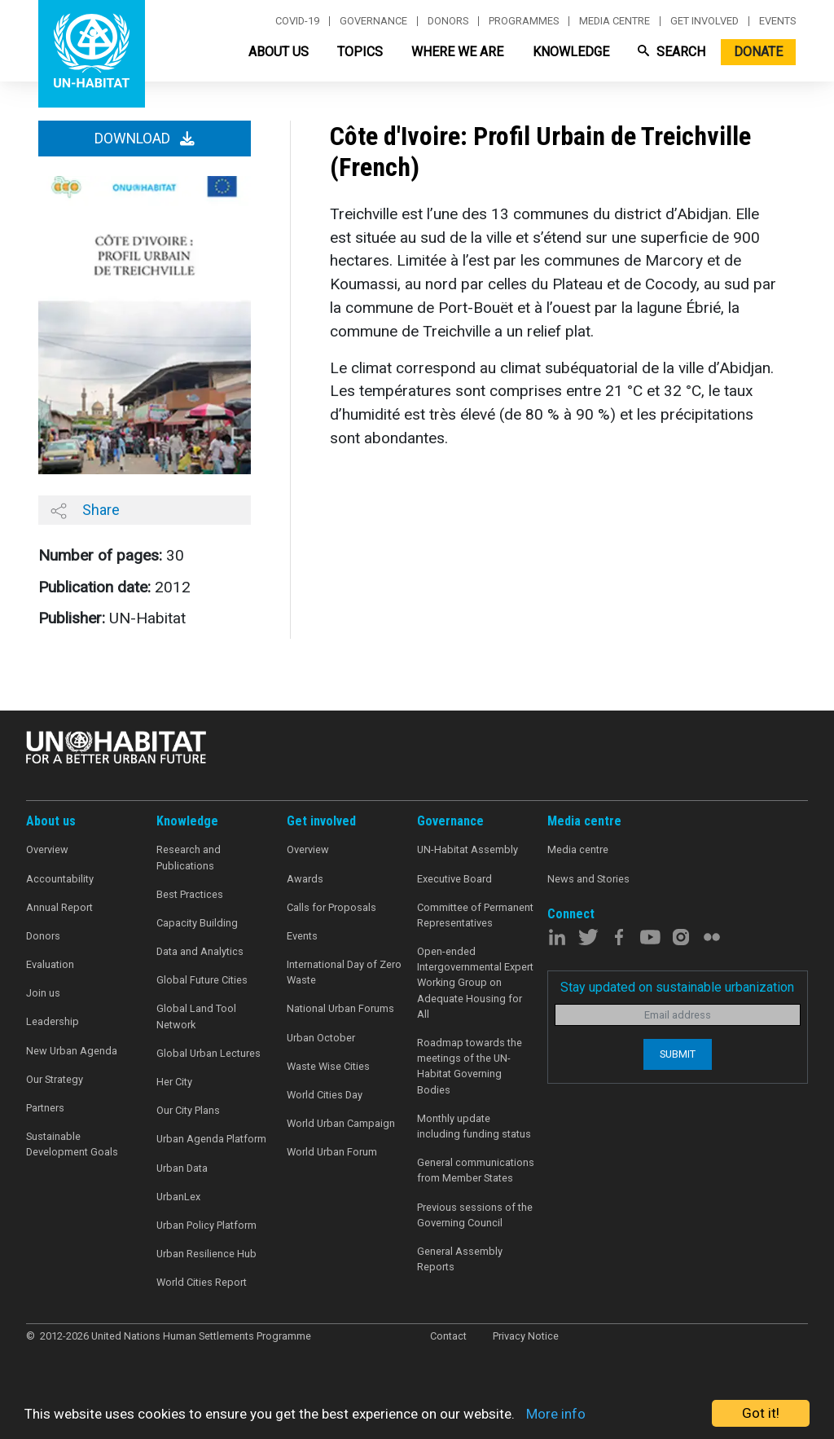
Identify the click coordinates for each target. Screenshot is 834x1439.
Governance (373, 21)
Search (671, 51)
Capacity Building (197, 923)
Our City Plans (188, 1110)
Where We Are (457, 51)
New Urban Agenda (71, 1051)
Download (144, 138)
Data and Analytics (200, 951)
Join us (43, 993)
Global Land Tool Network (196, 1016)
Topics (360, 51)
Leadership (52, 1021)
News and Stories (588, 879)
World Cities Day (324, 1095)
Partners (45, 1108)
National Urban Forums (340, 1008)
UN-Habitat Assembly (467, 849)
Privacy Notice (526, 1336)
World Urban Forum (332, 1152)
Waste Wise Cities (328, 1066)
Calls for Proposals (331, 907)
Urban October (321, 1038)
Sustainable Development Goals (72, 1144)
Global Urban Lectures (208, 1053)
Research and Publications (188, 857)
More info (556, 1414)
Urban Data (182, 1168)
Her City (174, 1082)
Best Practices (189, 894)
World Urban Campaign (341, 1123)
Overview (47, 849)
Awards (305, 879)
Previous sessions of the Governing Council (475, 1215)
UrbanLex (178, 1196)
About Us (278, 51)
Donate (758, 51)
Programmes (524, 21)
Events (777, 21)
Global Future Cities (202, 980)
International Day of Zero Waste (344, 972)
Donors (448, 21)
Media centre (614, 21)
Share (85, 510)
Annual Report (59, 907)
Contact (448, 1336)
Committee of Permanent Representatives (475, 915)
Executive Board (454, 879)
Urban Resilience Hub (206, 1254)
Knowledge (571, 51)
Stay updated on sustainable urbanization (677, 987)
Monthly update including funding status (474, 1126)
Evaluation (50, 964)
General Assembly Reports (460, 1259)
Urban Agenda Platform (211, 1139)
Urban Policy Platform (206, 1225)
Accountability (60, 879)
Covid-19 (297, 21)
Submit (678, 1054)
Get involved (704, 21)
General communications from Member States (475, 1170)
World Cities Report (201, 1282)
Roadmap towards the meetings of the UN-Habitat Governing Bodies (469, 1066)
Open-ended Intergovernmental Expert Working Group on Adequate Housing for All (475, 982)
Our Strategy (54, 1079)
